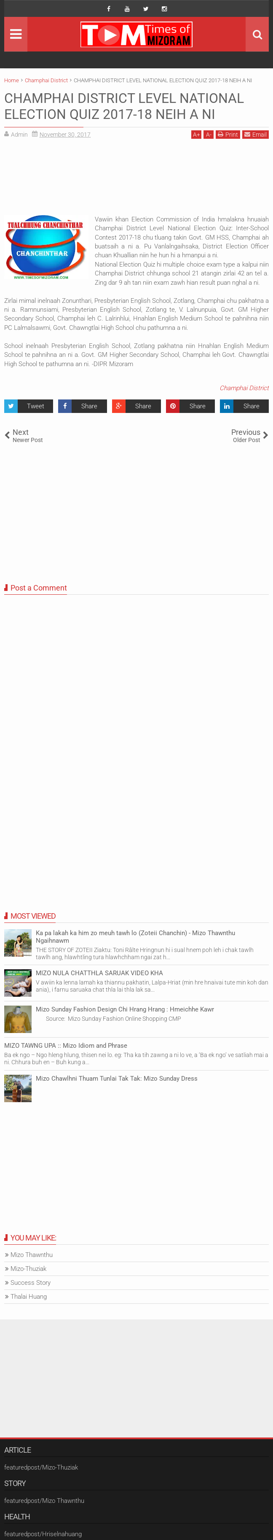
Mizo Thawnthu (32, 1255)
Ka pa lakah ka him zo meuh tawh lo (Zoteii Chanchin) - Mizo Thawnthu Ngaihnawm (135, 936)
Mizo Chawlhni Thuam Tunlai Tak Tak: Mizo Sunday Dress (117, 1078)
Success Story (31, 1282)
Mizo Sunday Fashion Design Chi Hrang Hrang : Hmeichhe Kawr (125, 1009)
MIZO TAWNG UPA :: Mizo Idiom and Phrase (65, 1045)
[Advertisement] (136, 180)
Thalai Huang (29, 1296)
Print (228, 134)
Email (255, 134)
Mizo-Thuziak (28, 1269)
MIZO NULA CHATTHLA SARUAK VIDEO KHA (99, 973)
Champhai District (244, 388)
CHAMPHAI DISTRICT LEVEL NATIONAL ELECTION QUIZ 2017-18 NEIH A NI (124, 106)
